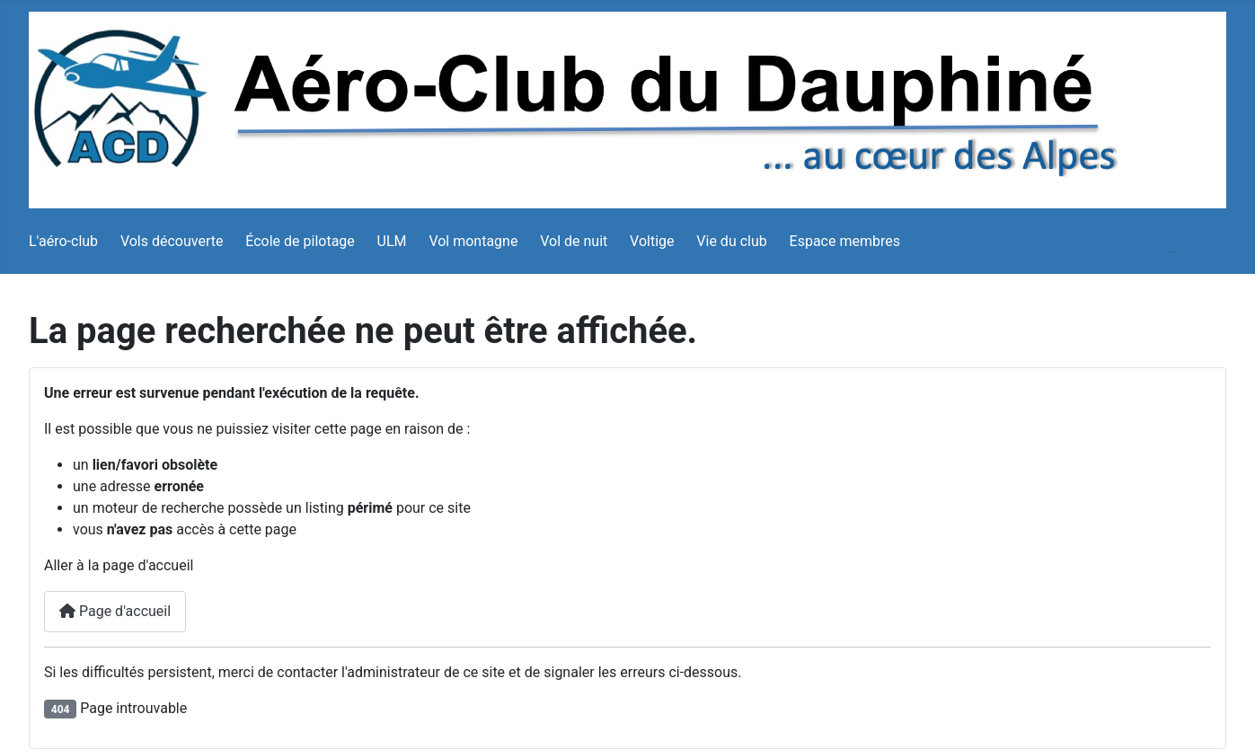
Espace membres (845, 241)
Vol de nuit (573, 241)
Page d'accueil (115, 611)
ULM (392, 241)
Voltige (652, 241)
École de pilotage (300, 241)
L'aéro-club (63, 241)
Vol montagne (473, 241)
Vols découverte (172, 241)
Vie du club (731, 241)
